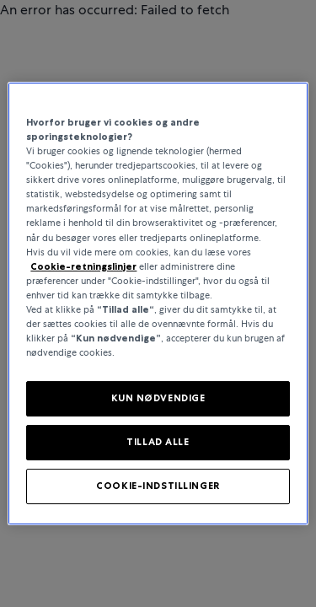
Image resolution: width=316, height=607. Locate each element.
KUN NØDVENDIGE (158, 398)
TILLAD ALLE (157, 442)
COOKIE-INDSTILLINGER (157, 486)
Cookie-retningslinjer (83, 266)
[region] (158, 303)
